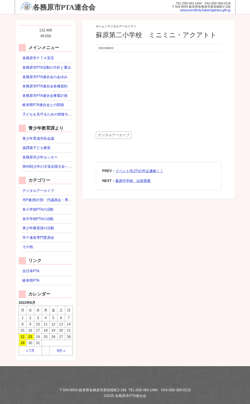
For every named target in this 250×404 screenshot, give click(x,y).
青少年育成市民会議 (38, 138)
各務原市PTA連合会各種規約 (45, 86)
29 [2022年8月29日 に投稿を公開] (23, 343)
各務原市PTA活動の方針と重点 (46, 67)
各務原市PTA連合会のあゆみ (45, 77)
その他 (27, 247)
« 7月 (30, 351)
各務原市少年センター (40, 157)
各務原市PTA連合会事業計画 (45, 95)
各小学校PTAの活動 (38, 209)
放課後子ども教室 (36, 148)
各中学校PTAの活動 (38, 219)
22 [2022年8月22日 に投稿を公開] (23, 337)
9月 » (61, 351)
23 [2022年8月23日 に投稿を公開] (30, 337)
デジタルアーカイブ (114, 135)
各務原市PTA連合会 (64, 7)
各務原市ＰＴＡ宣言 (38, 58)
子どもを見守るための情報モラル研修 (52, 114)
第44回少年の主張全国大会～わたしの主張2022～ (61, 166)
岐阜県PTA (31, 280)
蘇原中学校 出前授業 (133, 181)
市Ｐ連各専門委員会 (38, 237)
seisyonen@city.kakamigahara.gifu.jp (205, 10)
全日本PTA (31, 271)
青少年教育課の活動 (38, 228)
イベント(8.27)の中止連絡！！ (139, 171)
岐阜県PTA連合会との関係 (43, 105)
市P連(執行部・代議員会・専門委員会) (52, 200)
